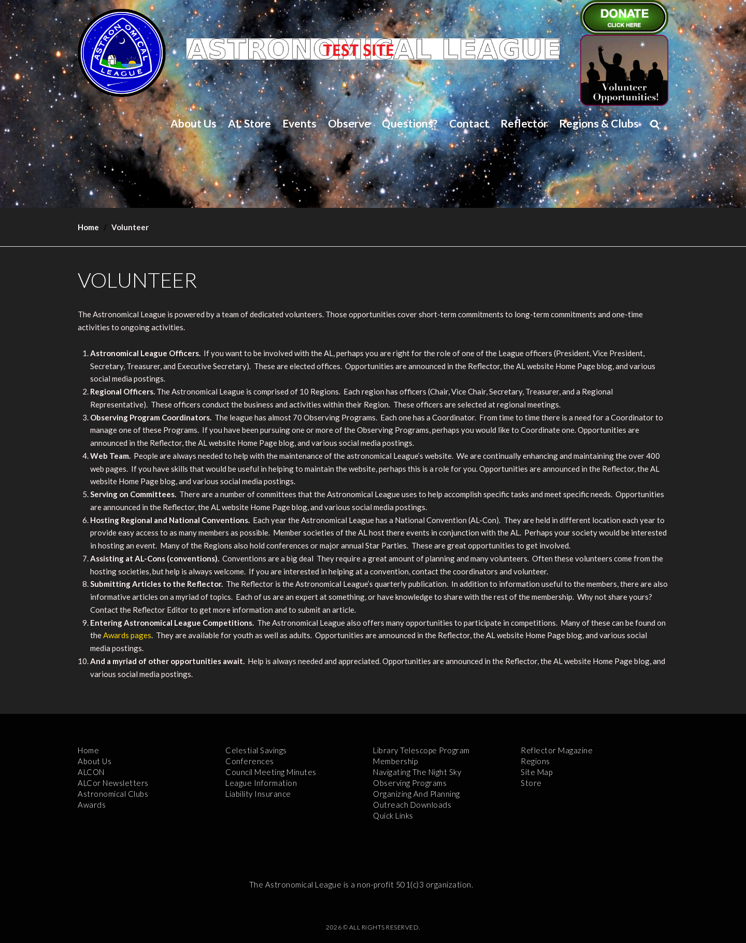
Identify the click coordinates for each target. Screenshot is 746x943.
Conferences (249, 761)
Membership (395, 761)
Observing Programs (410, 782)
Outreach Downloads (412, 804)
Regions (535, 761)
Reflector (524, 123)
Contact (469, 123)
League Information (261, 782)
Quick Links (393, 815)
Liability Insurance (258, 793)
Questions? (410, 123)
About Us (193, 123)
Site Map (536, 772)
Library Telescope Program (421, 750)
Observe (349, 123)
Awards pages (127, 635)
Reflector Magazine (557, 750)
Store (531, 782)
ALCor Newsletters (113, 782)
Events (299, 123)
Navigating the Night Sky (417, 772)
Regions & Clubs (599, 123)
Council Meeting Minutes (271, 772)
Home (88, 227)
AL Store (249, 123)
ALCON (91, 772)
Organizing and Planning (416, 793)
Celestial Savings (256, 750)
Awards (92, 804)
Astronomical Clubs (113, 793)
